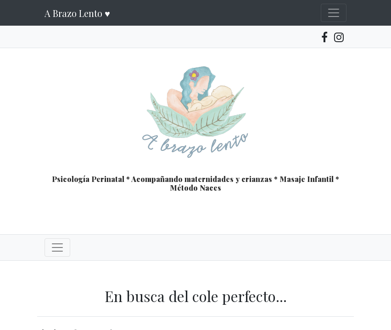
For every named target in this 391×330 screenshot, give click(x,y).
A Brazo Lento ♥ (77, 13)
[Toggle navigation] (333, 13)
